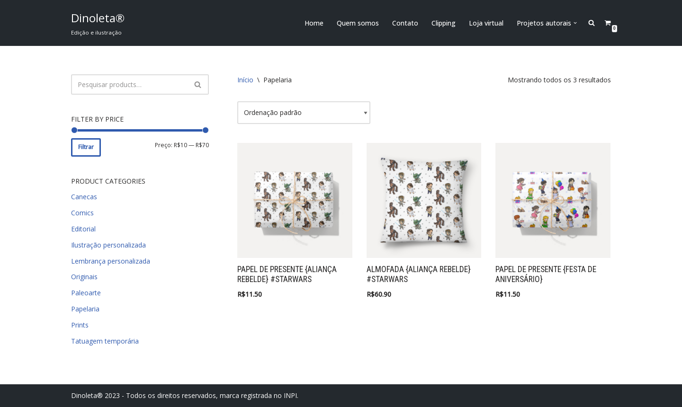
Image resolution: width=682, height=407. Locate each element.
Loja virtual (486, 22)
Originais (84, 276)
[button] (575, 23)
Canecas (84, 196)
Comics (82, 212)
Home (314, 22)
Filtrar (86, 147)
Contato (405, 22)
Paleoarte (86, 292)
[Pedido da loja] (303, 112)
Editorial (83, 228)
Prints (80, 324)
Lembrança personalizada (110, 261)
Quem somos (358, 22)
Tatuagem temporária (105, 340)
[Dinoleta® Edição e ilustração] (98, 23)
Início (245, 79)
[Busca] (129, 84)
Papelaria (85, 308)
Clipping (443, 22)
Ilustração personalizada (108, 244)
